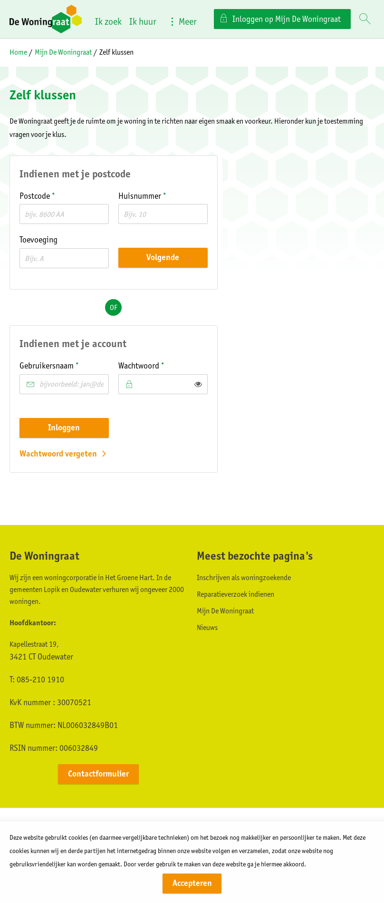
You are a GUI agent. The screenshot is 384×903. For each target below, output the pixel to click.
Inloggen (64, 427)
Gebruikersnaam (64, 364)
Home (18, 52)
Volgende (162, 257)
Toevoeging (38, 239)
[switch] (198, 384)
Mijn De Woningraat (63, 52)
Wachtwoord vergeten (58, 453)
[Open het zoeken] (364, 19)
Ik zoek (108, 21)
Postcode (52, 195)
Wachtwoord (156, 364)
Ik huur (142, 21)
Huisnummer (157, 195)
